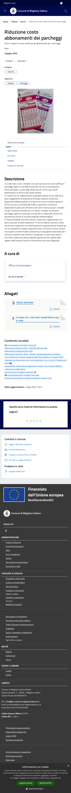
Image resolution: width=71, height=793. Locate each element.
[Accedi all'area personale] (61, 3)
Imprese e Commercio (15, 590)
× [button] (68, 766)
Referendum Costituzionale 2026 (18, 351)
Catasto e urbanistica (15, 597)
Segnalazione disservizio (16, 731)
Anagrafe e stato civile (15, 578)
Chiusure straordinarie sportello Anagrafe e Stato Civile (27, 377)
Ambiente (10, 628)
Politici (8, 558)
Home (5, 21)
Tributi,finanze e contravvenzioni (20, 624)
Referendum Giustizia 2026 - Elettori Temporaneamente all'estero (32, 354)
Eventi (8, 674)
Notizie (9, 651)
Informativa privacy (14, 755)
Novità (14, 21)
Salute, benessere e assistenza (19, 632)
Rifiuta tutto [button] (45, 783)
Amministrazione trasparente (18, 752)
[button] (35, 789)
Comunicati (10, 655)
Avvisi (23, 21)
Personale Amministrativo (17, 562)
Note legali (10, 759)
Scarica (54, 308)
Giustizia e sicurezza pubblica (18, 620)
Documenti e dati (13, 566)
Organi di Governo (13, 542)
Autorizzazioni (12, 636)
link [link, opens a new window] (59, 778)
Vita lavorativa (12, 586)
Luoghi (8, 670)
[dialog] (35, 778)
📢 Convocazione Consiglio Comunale (20, 345)
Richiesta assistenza (14, 739)
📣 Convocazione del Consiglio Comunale (21, 375)
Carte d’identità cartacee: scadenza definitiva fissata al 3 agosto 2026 (33, 357)
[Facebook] (5, 530)
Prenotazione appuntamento (18, 727)
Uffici (8, 550)
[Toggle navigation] (4, 10)
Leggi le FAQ (11, 735)
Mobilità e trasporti (14, 604)
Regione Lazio (9, 2)
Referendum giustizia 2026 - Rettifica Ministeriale (25, 348)
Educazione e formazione (16, 616)
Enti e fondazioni (13, 554)
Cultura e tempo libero (15, 582)
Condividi (10, 61)
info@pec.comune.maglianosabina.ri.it (22, 701)
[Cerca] (65, 10)
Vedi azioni (23, 61)
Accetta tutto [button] (26, 783)
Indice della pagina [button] (15, 142)
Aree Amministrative (14, 546)
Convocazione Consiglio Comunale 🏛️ (20, 372)
